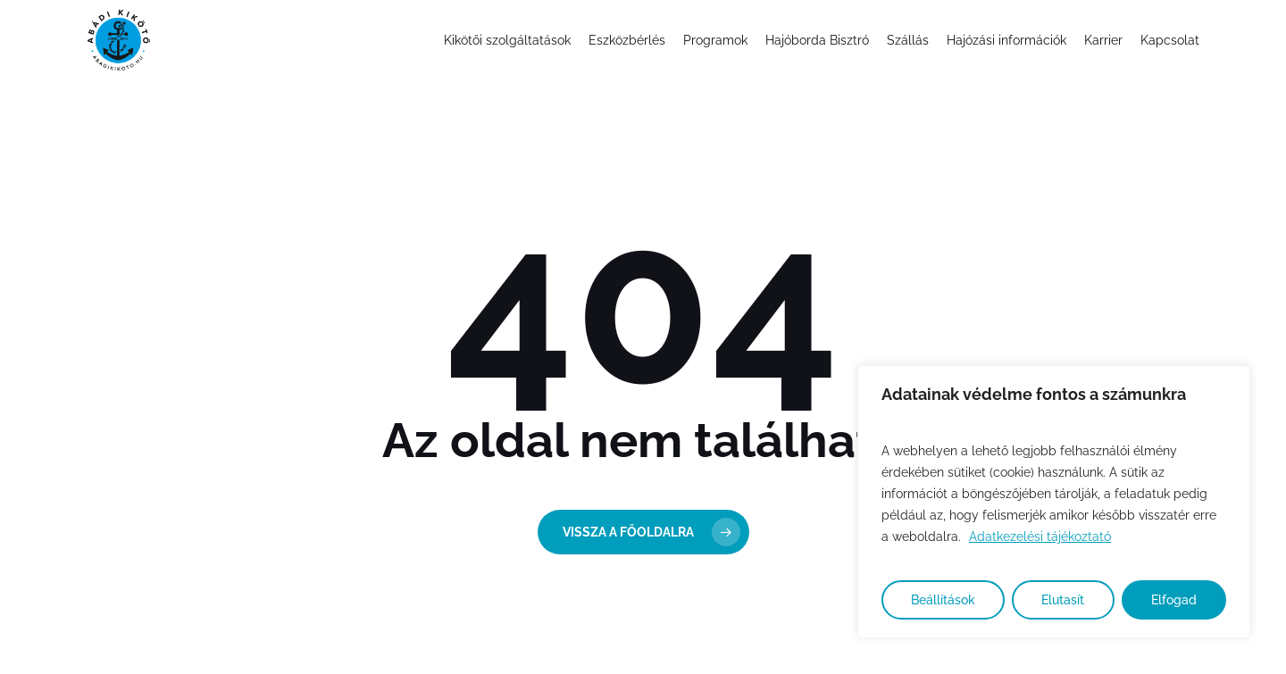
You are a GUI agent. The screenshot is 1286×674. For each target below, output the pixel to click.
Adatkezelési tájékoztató (1040, 536)
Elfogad (1174, 600)
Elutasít (1062, 600)
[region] (1053, 501)
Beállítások (943, 600)
